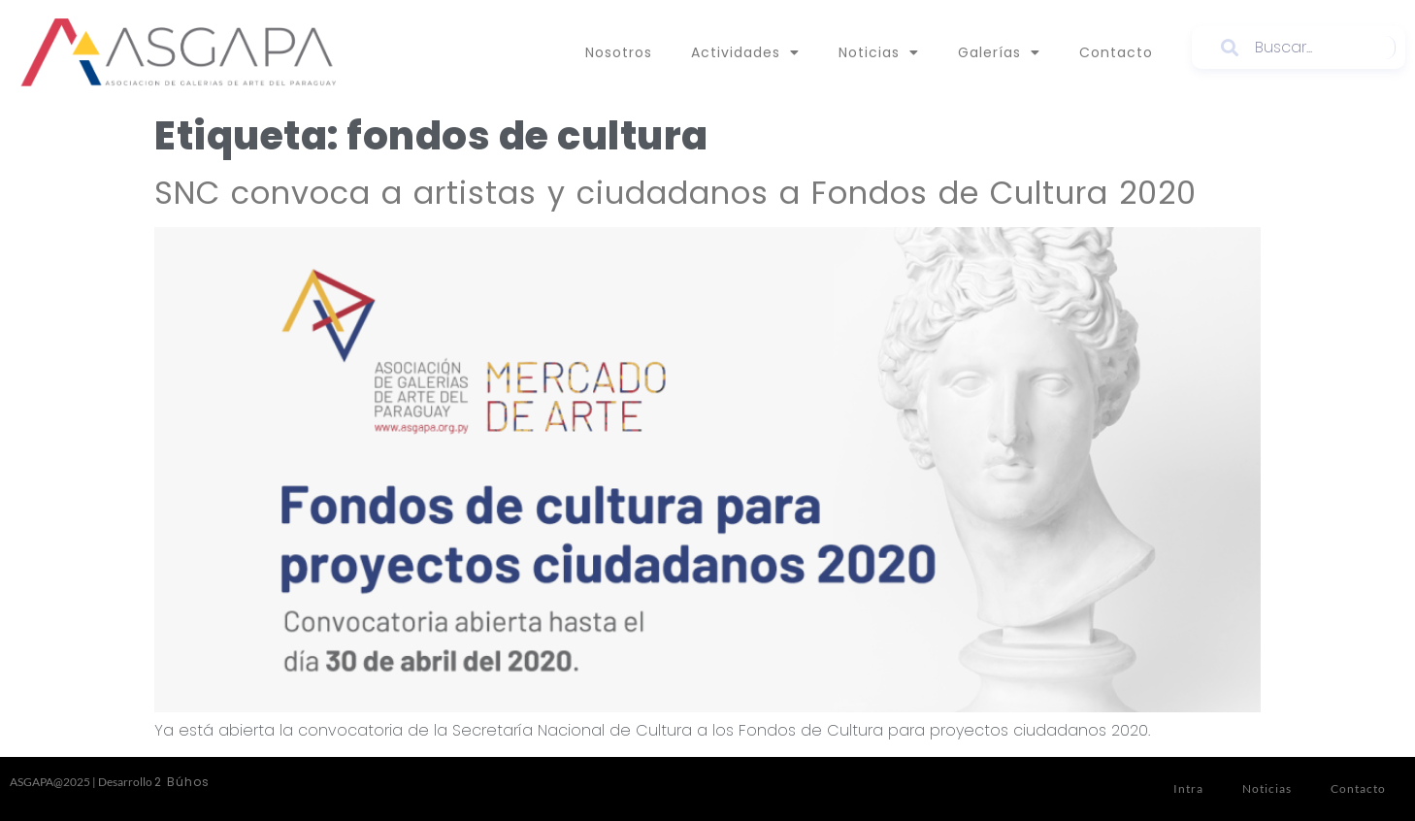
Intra (1188, 788)
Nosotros (618, 52)
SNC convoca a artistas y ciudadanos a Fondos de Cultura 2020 (675, 192)
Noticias (879, 52)
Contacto (1116, 52)
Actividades (745, 52)
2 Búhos (182, 781)
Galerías (999, 52)
